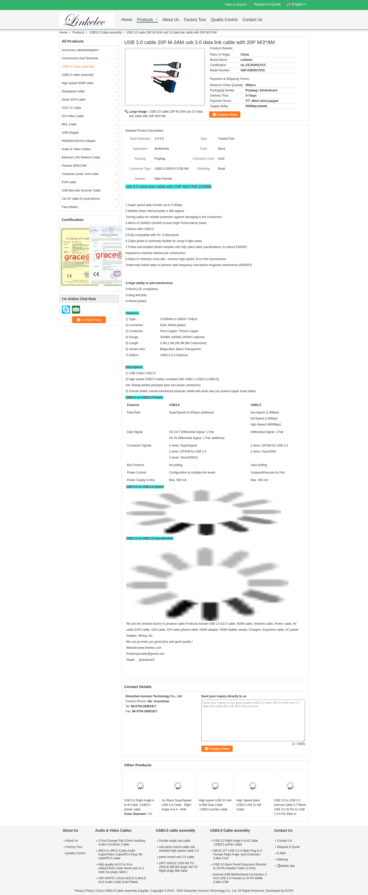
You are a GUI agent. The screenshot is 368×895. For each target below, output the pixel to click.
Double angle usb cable (174, 840)
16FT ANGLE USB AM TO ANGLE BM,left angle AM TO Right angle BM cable (178, 866)
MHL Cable (69, 124)
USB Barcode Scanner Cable (81, 190)
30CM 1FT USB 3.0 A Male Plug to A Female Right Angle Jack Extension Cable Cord (237, 854)
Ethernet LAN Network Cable (81, 157)
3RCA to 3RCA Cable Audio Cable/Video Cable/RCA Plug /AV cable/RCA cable (120, 854)
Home (127, 20)
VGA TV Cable (71, 108)
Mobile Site (286, 866)
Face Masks (70, 207)
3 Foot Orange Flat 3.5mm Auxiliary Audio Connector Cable (122, 842)
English (300, 3)
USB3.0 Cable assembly (105, 32)
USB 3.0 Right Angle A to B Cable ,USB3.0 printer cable (139, 805)
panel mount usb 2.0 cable (176, 857)
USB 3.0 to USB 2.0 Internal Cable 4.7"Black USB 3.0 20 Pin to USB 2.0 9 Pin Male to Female (290, 809)
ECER (289, 890)
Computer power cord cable (80, 174)
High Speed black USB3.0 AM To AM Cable (248, 805)
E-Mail (281, 853)
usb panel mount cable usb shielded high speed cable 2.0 (179, 848)
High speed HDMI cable (78, 83)
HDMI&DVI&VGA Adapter (79, 141)
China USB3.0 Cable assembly (116, 890)
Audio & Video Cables (76, 149)
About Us (170, 20)
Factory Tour (195, 20)
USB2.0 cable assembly (78, 75)
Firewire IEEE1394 (74, 165)
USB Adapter (70, 132)
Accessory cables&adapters (80, 50)
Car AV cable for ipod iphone (81, 198)
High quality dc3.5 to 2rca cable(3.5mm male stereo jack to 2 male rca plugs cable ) (121, 868)
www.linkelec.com (150, 647)
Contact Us (252, 20)
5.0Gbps (176, 205)
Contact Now (227, 114)
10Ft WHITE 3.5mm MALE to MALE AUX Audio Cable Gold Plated (122, 880)
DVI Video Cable (73, 116)
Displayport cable (73, 91)
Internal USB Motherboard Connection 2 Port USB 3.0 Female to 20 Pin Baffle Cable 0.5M (239, 878)
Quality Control (224, 20)
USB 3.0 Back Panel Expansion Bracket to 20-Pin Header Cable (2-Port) (239, 866)
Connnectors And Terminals (80, 58)
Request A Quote (267, 4)
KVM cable (69, 182)
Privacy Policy (84, 890)
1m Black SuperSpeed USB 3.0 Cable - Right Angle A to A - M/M (176, 805)
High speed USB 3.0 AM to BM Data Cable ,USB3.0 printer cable (215, 805)
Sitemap (282, 859)
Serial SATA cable (74, 99)
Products (145, 20)
